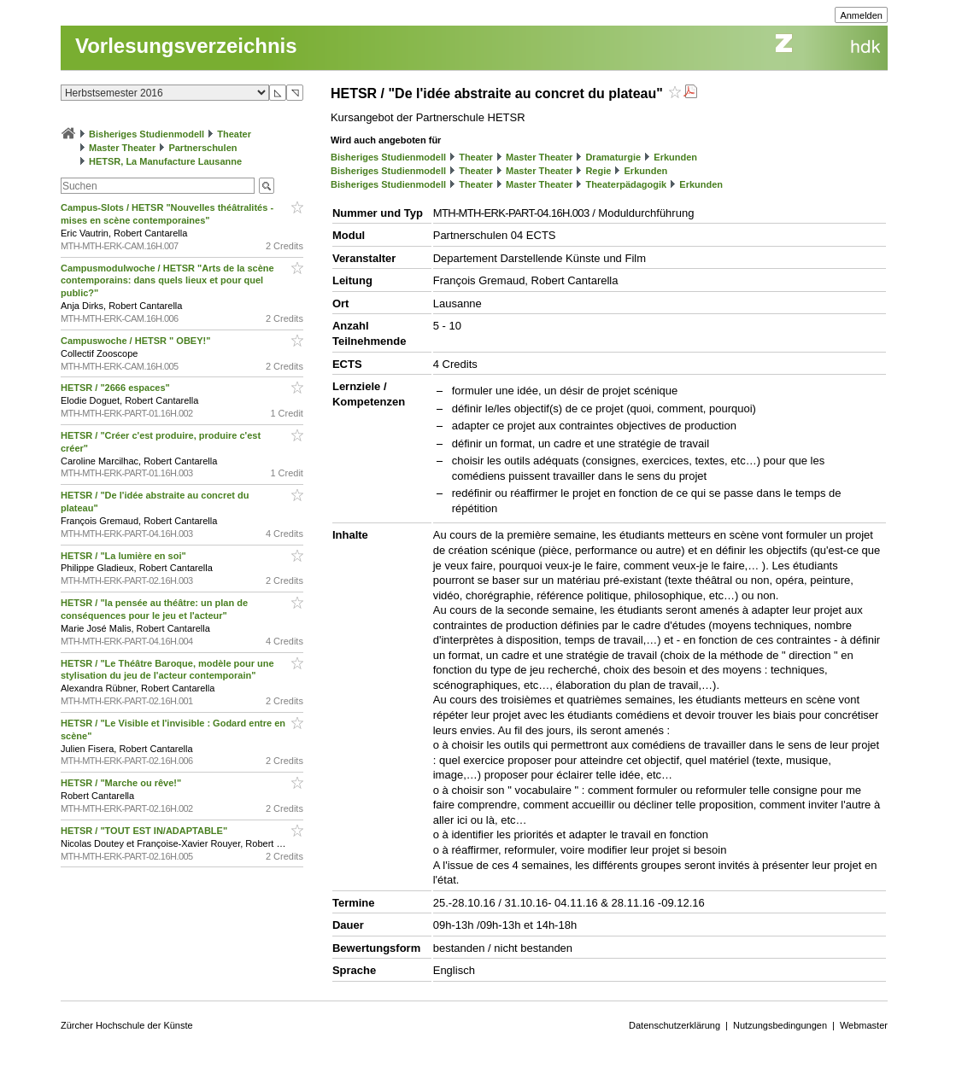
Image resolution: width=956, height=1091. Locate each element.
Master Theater (122, 148)
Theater (234, 134)
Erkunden (675, 157)
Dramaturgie (613, 157)
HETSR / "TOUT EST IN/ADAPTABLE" (145, 831)
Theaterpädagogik (625, 184)
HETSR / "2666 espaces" (117, 387)
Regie (598, 171)
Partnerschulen (202, 148)
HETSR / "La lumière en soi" (125, 556)
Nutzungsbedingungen (780, 1025)
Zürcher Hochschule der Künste (127, 1025)
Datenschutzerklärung (674, 1025)
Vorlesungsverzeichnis (186, 45)
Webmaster (864, 1025)
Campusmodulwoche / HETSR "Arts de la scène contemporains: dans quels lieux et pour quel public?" (167, 281)
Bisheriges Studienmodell (146, 134)
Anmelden (861, 15)
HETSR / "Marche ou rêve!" (122, 783)
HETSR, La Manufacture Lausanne (165, 161)
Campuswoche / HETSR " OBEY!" (137, 340)
